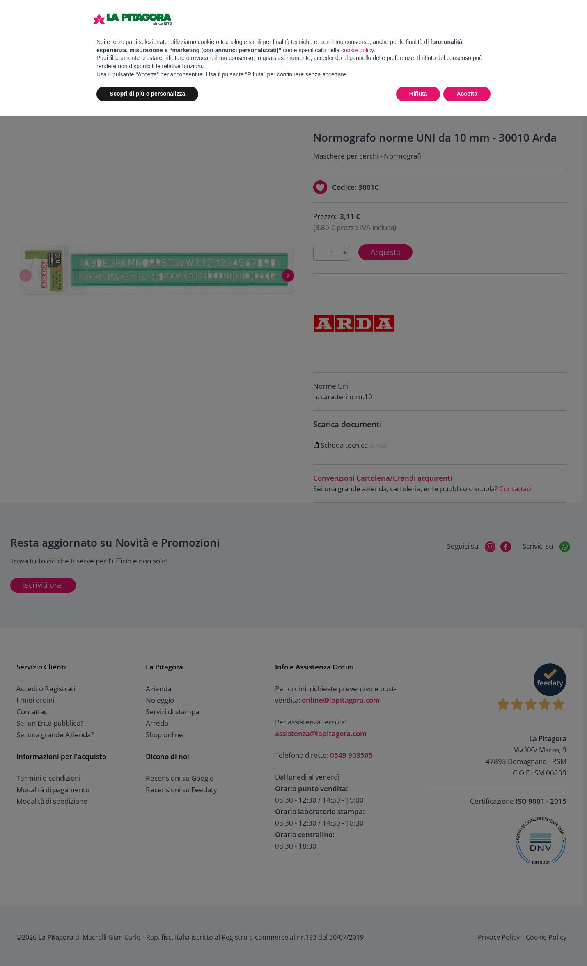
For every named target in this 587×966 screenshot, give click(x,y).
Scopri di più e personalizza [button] (147, 93)
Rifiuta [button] (418, 93)
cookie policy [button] (357, 50)
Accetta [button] (466, 93)
